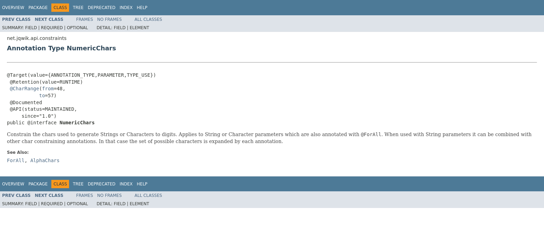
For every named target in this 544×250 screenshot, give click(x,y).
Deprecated (102, 7)
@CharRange (24, 88)
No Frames (109, 19)
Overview (13, 7)
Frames (84, 19)
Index (126, 7)
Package (38, 7)
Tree (78, 7)
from (48, 88)
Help (142, 7)
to (42, 95)
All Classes (148, 19)
